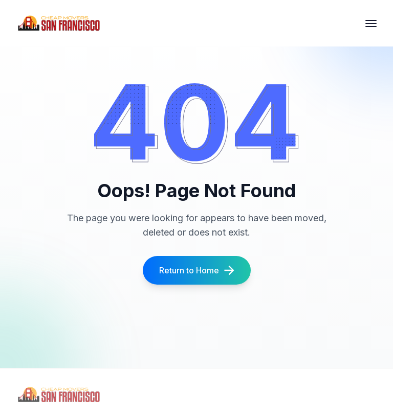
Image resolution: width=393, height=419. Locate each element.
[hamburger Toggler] (371, 23)
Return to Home (196, 270)
